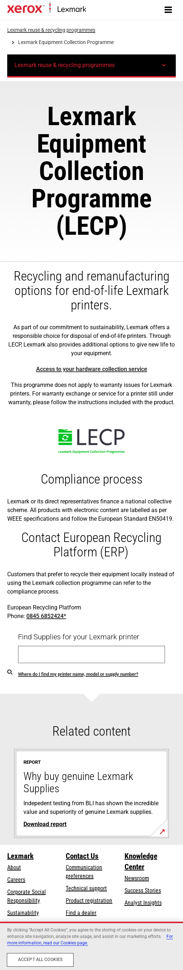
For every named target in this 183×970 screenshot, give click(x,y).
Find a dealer (81, 912)
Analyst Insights (143, 902)
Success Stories (143, 890)
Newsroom (137, 878)
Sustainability (23, 912)
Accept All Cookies (40, 959)
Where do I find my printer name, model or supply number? (78, 674)
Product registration (89, 900)
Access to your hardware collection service (91, 369)
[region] (91, 946)
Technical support (86, 888)
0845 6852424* (46, 616)
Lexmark (20, 856)
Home (92, 9)
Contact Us (82, 856)
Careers (16, 879)
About (14, 867)
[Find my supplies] (9, 671)
